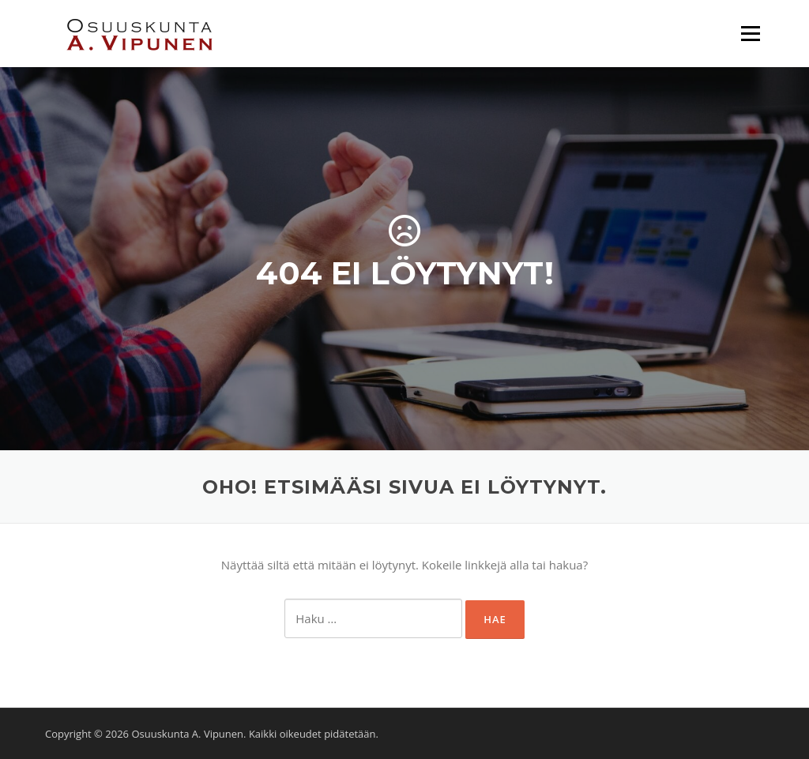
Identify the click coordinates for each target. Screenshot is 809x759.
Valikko (750, 33)
